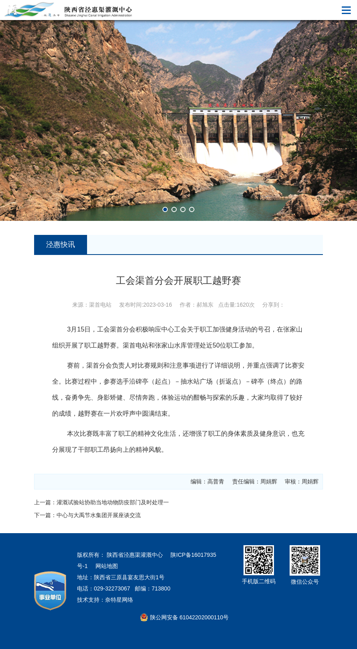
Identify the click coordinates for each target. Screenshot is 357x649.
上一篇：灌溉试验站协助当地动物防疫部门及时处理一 (101, 502)
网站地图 (106, 566)
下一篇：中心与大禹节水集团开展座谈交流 (87, 515)
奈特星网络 (119, 599)
